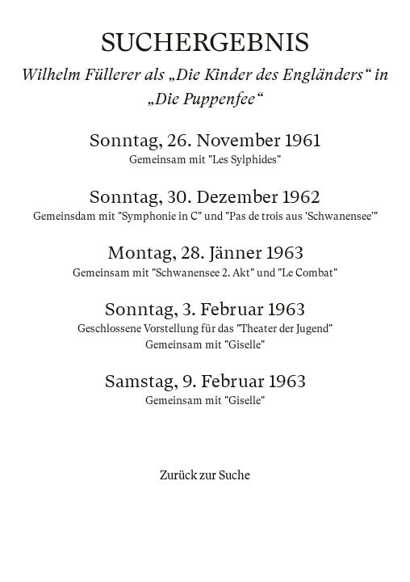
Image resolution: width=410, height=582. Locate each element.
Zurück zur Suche (205, 475)
